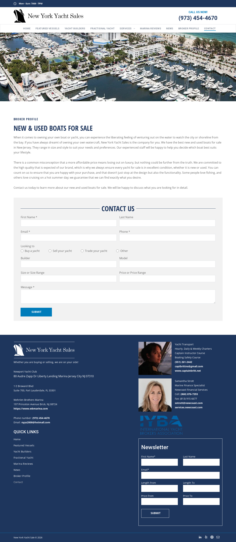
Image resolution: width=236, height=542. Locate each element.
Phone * (124, 232)
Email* (145, 469)
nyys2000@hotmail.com (35, 422)
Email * (25, 232)
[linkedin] (200, 537)
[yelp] (206, 537)
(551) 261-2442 (183, 362)
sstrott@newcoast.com (189, 403)
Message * (27, 287)
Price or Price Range (132, 273)
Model (123, 258)
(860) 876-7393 (189, 394)
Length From (148, 482)
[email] (218, 537)
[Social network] (212, 537)
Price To (187, 495)
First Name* (148, 456)
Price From (147, 495)
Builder (25, 258)
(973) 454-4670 (198, 18)
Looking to (27, 246)
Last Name (126, 217)
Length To (189, 482)
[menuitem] (25, 28)
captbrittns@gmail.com (189, 366)
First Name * (29, 217)
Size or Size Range (32, 273)
